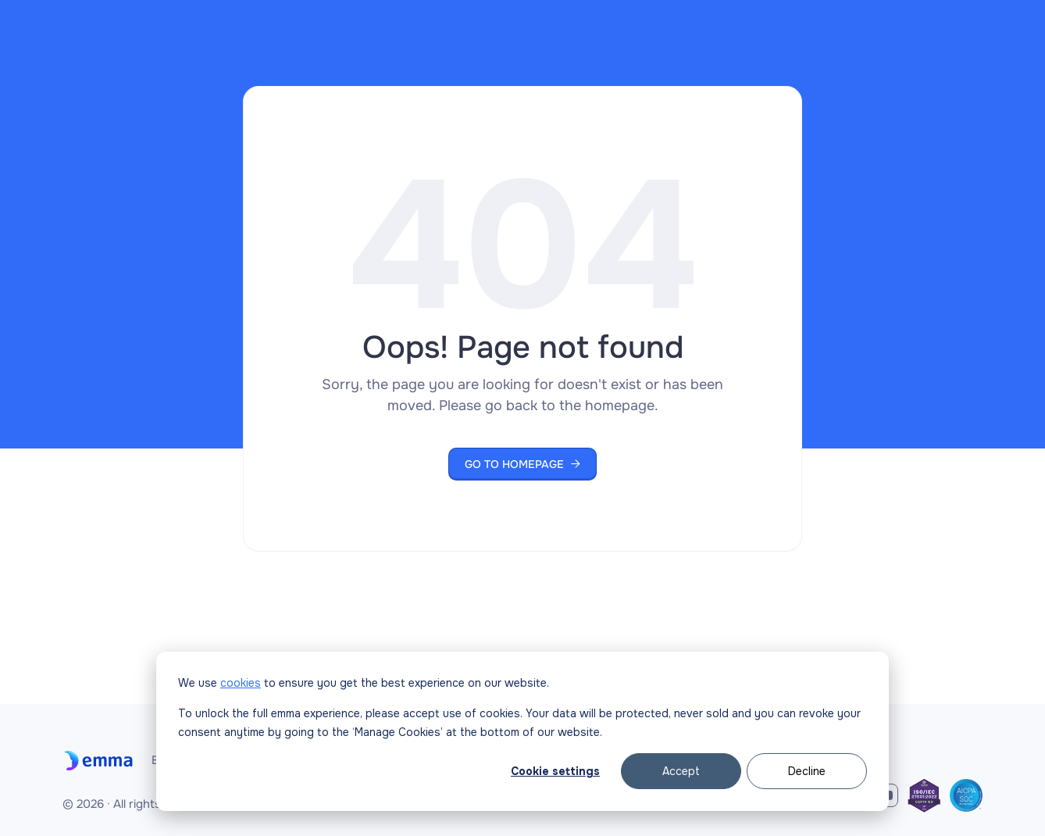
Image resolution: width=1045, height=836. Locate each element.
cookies (240, 683)
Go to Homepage (522, 464)
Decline (807, 771)
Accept (681, 771)
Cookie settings (555, 771)
